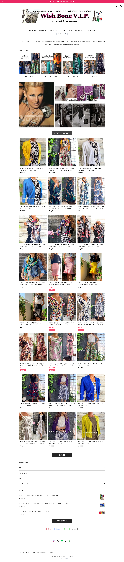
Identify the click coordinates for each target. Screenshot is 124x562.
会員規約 (51, 552)
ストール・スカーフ (73, 76)
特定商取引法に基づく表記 (39, 552)
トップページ (32, 30)
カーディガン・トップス (51, 76)
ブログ (70, 30)
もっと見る (62, 455)
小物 (20, 478)
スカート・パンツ (29, 76)
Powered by (62, 559)
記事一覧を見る (62, 521)
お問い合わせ (53, 30)
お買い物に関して (80, 30)
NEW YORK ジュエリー (62, 133)
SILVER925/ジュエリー (25, 483)
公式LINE (66, 44)
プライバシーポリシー (25, 552)
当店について (91, 30)
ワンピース (95, 76)
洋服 (20, 468)
